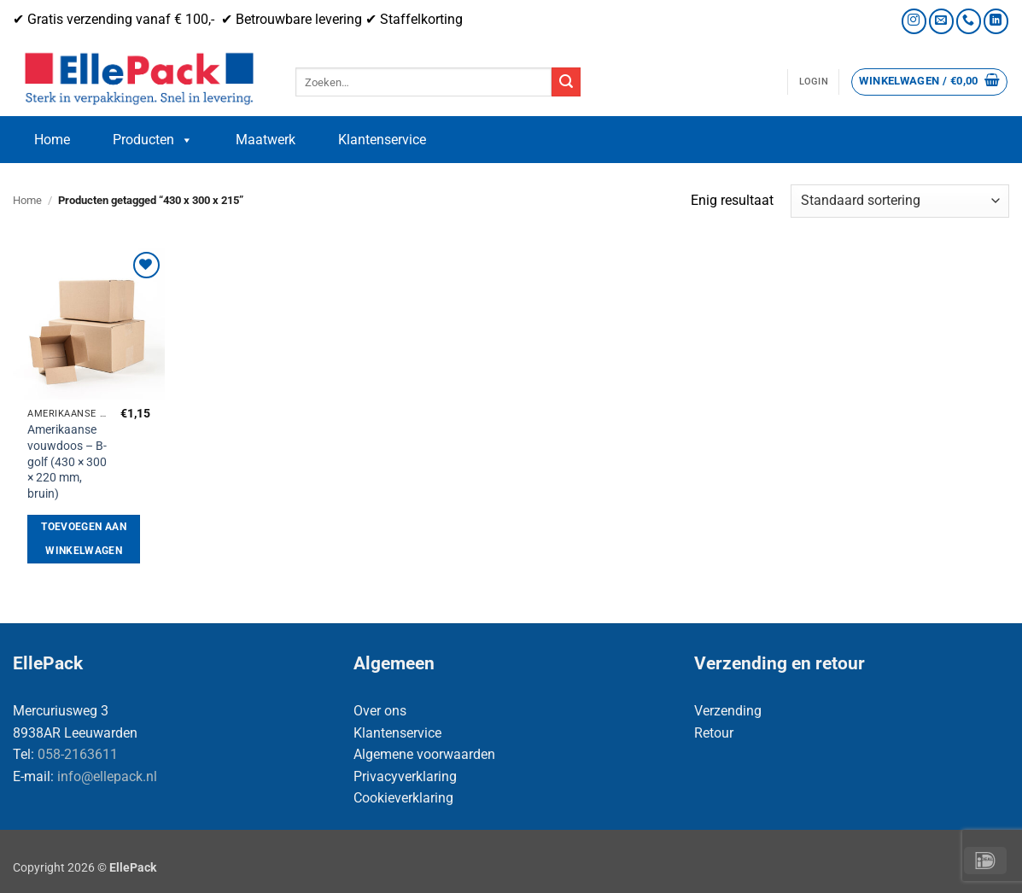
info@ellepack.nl (107, 776)
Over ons (379, 711)
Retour (713, 733)
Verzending (728, 711)
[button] (813, 82)
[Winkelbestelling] (900, 201)
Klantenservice (382, 139)
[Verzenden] (566, 81)
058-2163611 (78, 754)
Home (52, 139)
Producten (153, 140)
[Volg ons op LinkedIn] (996, 21)
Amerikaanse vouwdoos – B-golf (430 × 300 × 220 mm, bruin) (67, 462)
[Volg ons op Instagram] (914, 21)
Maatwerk (265, 139)
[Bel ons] (968, 21)
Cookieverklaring (403, 798)
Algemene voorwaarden (424, 754)
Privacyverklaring (405, 776)
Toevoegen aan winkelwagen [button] (83, 539)
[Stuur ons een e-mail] (941, 21)
